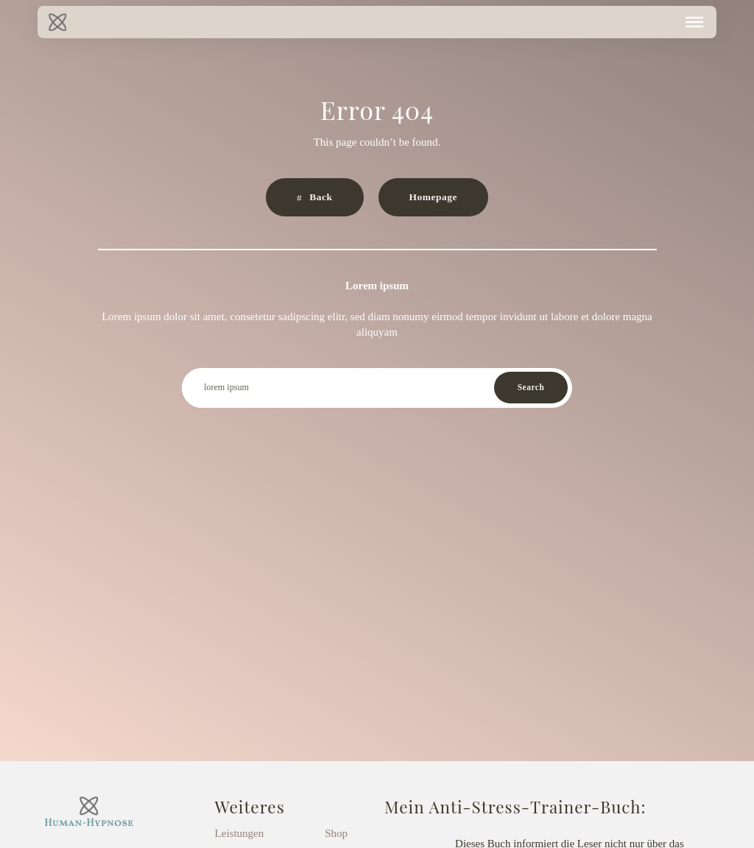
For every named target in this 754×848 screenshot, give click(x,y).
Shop (336, 833)
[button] (694, 22)
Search (531, 387)
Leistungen (239, 833)
